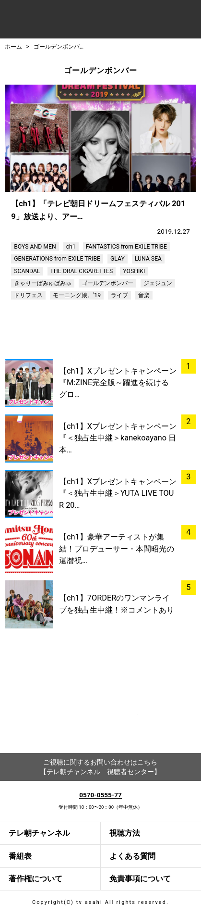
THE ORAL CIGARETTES (81, 271)
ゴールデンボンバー (59, 46)
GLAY (117, 258)
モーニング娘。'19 (77, 295)
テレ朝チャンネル (39, 833)
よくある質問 (132, 856)
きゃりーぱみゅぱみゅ (42, 283)
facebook (78, 723)
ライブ (119, 295)
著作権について (35, 878)
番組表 (20, 856)
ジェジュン (157, 283)
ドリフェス (28, 295)
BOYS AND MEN (35, 246)
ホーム (13, 46)
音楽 (144, 295)
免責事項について (140, 878)
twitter (123, 723)
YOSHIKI (134, 271)
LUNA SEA (148, 258)
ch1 (71, 246)
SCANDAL (27, 271)
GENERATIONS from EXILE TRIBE (57, 258)
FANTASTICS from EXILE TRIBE (126, 246)
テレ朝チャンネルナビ (75, 20)
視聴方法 (124, 833)
